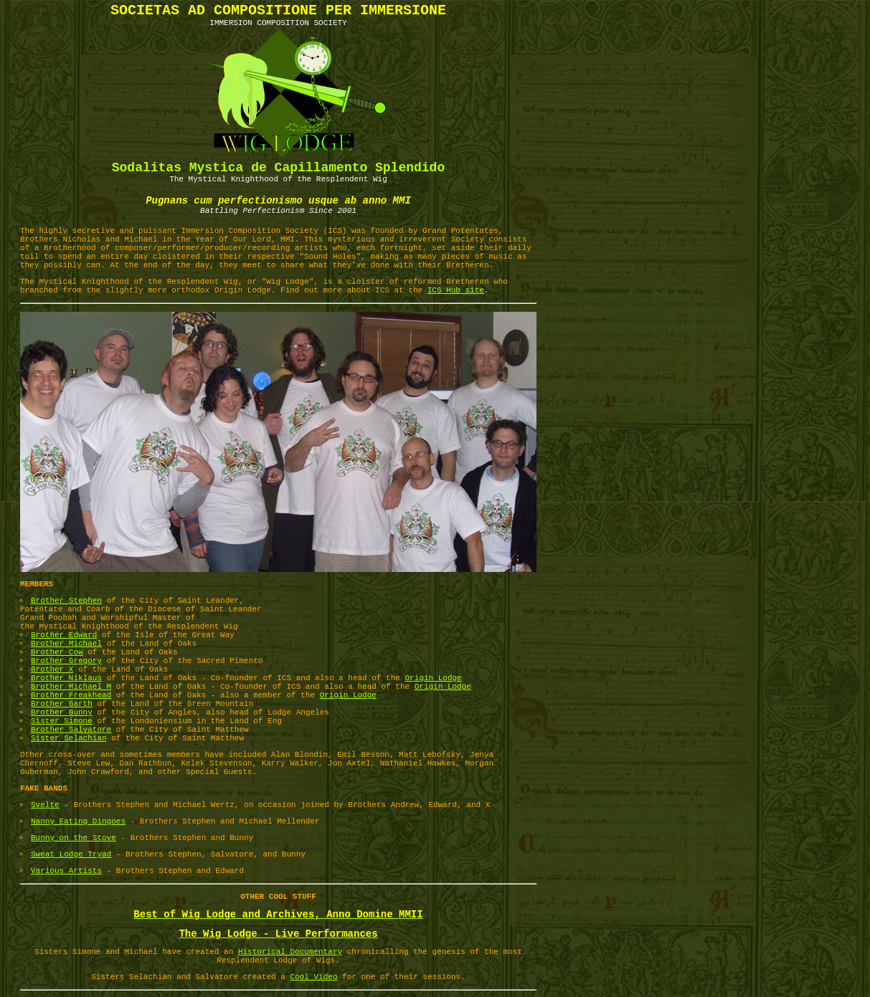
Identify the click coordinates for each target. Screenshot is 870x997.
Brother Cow (57, 652)
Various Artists (66, 871)
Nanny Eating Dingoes (78, 821)
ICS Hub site (455, 290)
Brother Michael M (71, 686)
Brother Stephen (66, 600)
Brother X (52, 669)
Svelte (45, 805)
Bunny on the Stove (73, 838)
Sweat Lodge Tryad (71, 854)
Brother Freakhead (71, 695)
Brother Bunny (62, 712)
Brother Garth (62, 704)
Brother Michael (66, 643)
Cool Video (314, 977)
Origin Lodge (433, 678)
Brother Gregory (66, 661)
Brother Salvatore (71, 729)
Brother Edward (64, 635)
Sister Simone (62, 721)
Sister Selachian (69, 738)
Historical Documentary (290, 952)
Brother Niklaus (66, 678)
